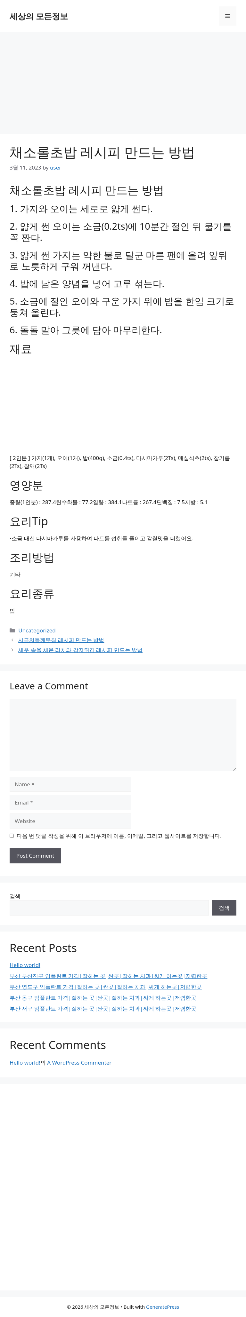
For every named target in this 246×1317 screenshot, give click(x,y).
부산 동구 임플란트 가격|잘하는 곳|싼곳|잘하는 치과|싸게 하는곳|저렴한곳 (103, 997)
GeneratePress (162, 1307)
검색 (15, 896)
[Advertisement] (123, 80)
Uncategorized (37, 630)
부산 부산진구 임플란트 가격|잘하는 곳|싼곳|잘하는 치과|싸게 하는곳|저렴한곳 (108, 976)
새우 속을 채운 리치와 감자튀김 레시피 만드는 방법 (80, 650)
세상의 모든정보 (39, 16)
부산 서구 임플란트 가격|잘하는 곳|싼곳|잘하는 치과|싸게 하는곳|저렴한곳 (103, 1008)
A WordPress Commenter (79, 1062)
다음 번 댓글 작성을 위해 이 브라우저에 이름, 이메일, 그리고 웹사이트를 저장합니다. (119, 835)
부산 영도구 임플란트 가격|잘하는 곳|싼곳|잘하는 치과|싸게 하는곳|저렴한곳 (106, 986)
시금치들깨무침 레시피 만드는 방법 (61, 640)
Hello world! (25, 965)
